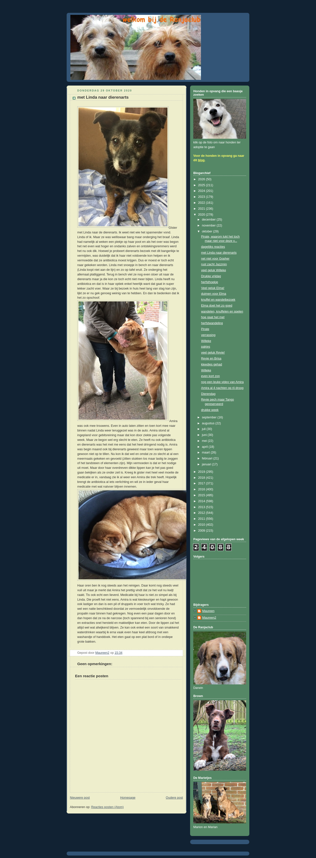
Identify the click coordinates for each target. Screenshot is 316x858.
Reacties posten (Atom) (107, 807)
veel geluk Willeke (213, 270)
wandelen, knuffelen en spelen (222, 311)
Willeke (206, 341)
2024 (202, 191)
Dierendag (208, 394)
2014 (202, 501)
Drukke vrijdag (211, 276)
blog (201, 160)
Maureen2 (209, 617)
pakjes (205, 346)
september (209, 417)
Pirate (205, 329)
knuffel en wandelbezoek (218, 299)
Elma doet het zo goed (216, 305)
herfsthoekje (209, 282)
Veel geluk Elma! (212, 288)
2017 (202, 483)
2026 (202, 179)
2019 (202, 472)
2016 (202, 489)
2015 (202, 495)
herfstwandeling (212, 323)
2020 (202, 214)
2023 (202, 197)
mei (205, 441)
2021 (202, 208)
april (205, 447)
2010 (202, 524)
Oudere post (174, 797)
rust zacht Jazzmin (214, 264)
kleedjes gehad (211, 364)
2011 (202, 518)
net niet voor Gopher (215, 258)
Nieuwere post (80, 797)
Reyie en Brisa (211, 358)
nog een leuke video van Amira (222, 382)
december (209, 219)
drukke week (210, 410)
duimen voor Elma (213, 293)
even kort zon (210, 376)
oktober (207, 231)
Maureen (208, 611)
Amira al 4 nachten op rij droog (222, 388)
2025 (202, 185)
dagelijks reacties (213, 246)
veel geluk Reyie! (213, 352)
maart (206, 452)
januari (207, 464)
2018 (202, 477)
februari (207, 458)
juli (204, 429)
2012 (202, 513)
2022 (202, 202)
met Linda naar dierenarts (219, 252)
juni (205, 435)
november (209, 225)
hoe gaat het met (213, 317)
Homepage (128, 797)
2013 (202, 507)
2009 (202, 530)
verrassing (208, 335)
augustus (209, 423)
